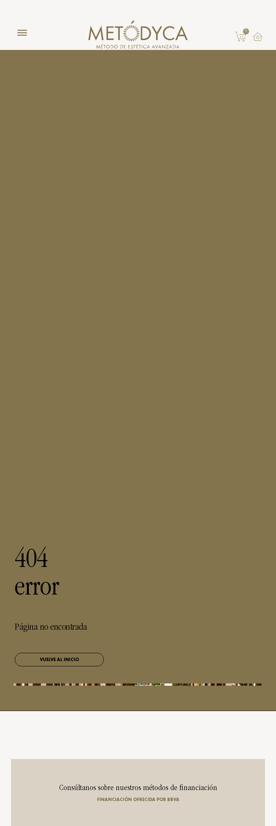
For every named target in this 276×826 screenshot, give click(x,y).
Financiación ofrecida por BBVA (138, 799)
